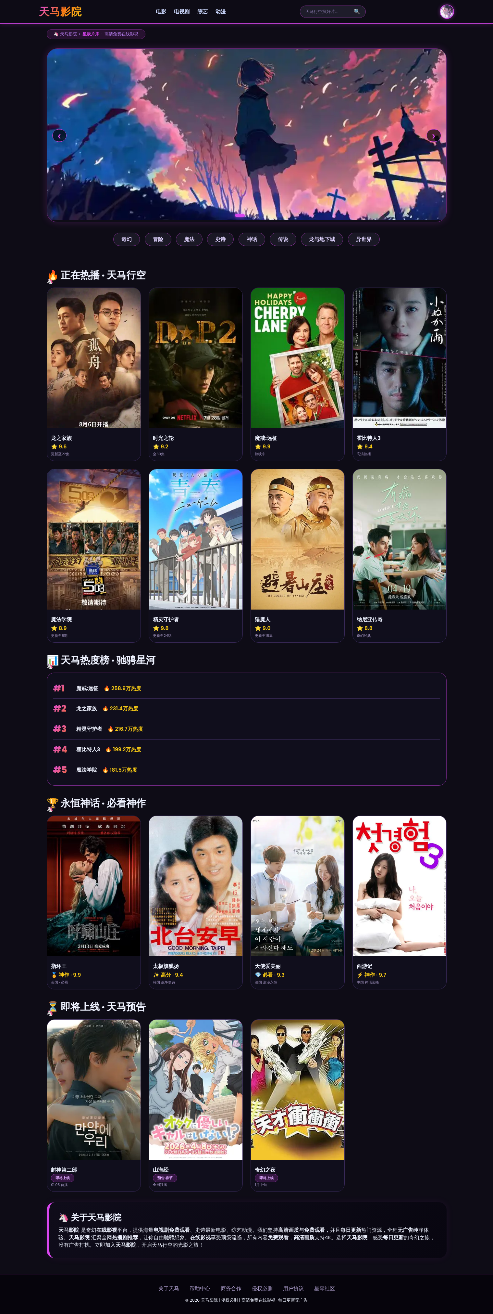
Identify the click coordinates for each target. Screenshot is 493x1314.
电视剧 (182, 11)
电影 (161, 11)
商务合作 (231, 1288)
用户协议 (293, 1288)
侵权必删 (262, 1288)
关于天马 (168, 1288)
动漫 (221, 11)
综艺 (202, 11)
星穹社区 (324, 1288)
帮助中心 (200, 1288)
